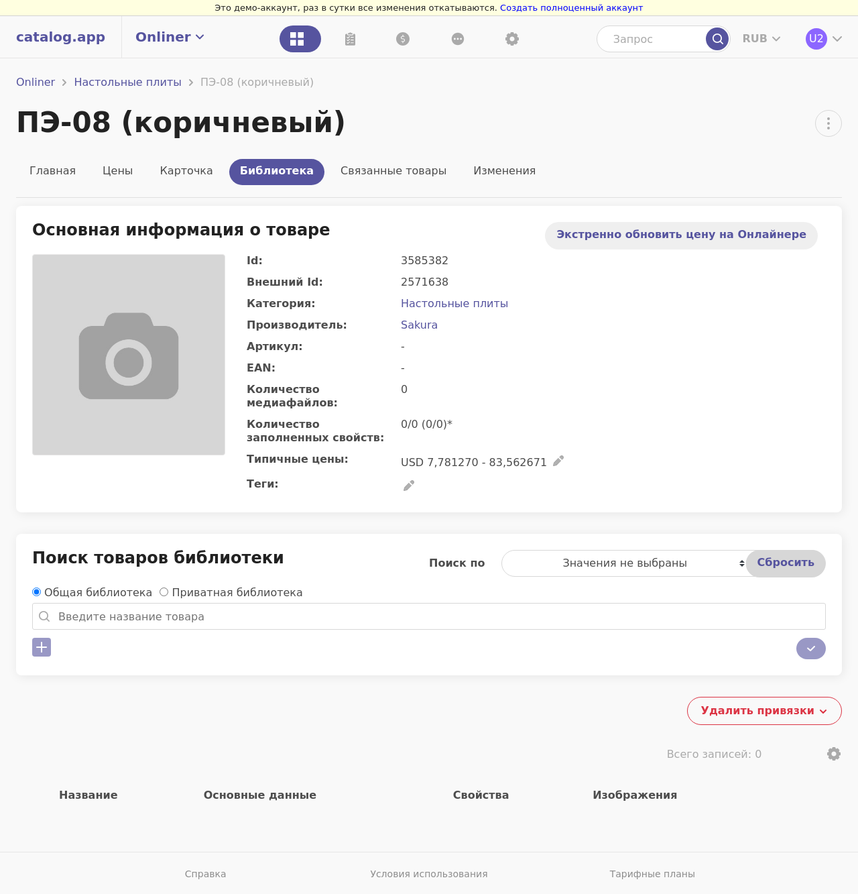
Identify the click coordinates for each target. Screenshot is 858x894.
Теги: (263, 484)
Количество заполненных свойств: (315, 431)
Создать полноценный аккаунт (572, 8)
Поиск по (457, 563)
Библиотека (277, 170)
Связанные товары (393, 170)
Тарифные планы (652, 874)
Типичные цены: (298, 459)
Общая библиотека (98, 592)
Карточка (186, 170)
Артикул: (275, 346)
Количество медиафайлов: (292, 396)
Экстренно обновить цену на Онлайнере (681, 234)
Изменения (504, 170)
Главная (52, 170)
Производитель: (297, 325)
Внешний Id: (285, 282)
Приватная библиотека (237, 592)
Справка (206, 874)
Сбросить (785, 562)
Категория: (281, 303)
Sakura (419, 325)
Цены (118, 170)
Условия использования (428, 874)
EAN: (261, 367)
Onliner (35, 82)
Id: (255, 260)
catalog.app (60, 37)
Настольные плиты (127, 82)
